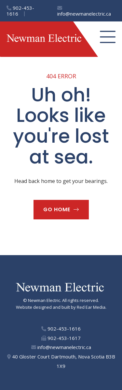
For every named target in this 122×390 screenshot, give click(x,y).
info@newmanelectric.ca (84, 11)
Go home (56, 209)
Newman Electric (44, 300)
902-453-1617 (61, 338)
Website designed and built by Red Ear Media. (61, 307)
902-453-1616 (20, 11)
